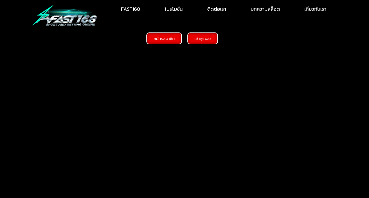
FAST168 (130, 9)
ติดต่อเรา (216, 9)
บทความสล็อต (265, 9)
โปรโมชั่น (174, 9)
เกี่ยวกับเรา (315, 9)
